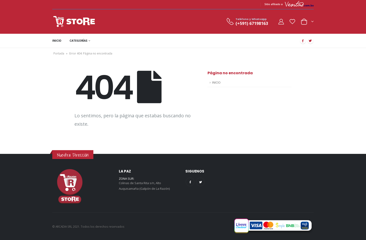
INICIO (56, 41)
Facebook (190, 182)
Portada (58, 53)
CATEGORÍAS (78, 41)
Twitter (200, 182)
